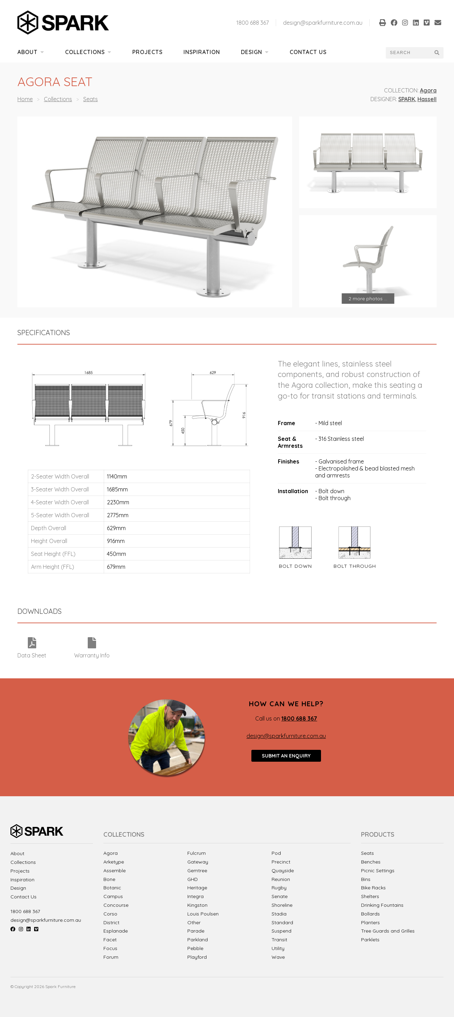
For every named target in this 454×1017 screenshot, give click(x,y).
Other (194, 922)
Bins (365, 879)
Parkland (197, 939)
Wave (278, 957)
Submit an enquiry (286, 756)
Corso (110, 914)
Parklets (370, 940)
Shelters (370, 896)
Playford (197, 957)
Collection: (401, 90)
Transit (279, 939)
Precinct (281, 862)
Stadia (279, 914)
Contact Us (308, 51)
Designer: (383, 99)
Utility (278, 948)
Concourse (115, 905)
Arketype (113, 862)
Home (25, 99)
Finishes (288, 461)
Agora (428, 90)
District (111, 922)
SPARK (406, 99)
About (30, 51)
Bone (109, 879)
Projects (147, 51)
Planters (370, 923)
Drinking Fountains (382, 905)
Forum (110, 957)
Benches (371, 862)
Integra (195, 896)
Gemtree (197, 870)
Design (255, 51)
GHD (192, 879)
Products (377, 835)
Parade (195, 931)
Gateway (197, 862)
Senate (280, 896)
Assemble (114, 870)
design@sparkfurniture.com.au (322, 22)
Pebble (195, 948)
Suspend (281, 931)
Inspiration (201, 51)
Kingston (197, 905)
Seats (90, 99)
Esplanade (115, 931)
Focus (110, 948)
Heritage (197, 887)
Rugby (279, 887)
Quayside (283, 870)
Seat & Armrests (290, 442)
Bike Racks (373, 888)
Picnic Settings (377, 871)
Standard (282, 922)
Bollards (370, 914)
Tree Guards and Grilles (388, 931)
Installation (293, 491)
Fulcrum (196, 853)
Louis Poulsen (203, 914)
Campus (113, 896)
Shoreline (282, 905)
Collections (88, 51)
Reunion (281, 879)
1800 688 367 (252, 22)
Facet (110, 939)
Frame (286, 423)
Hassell (427, 99)
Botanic (112, 887)
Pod (276, 853)
